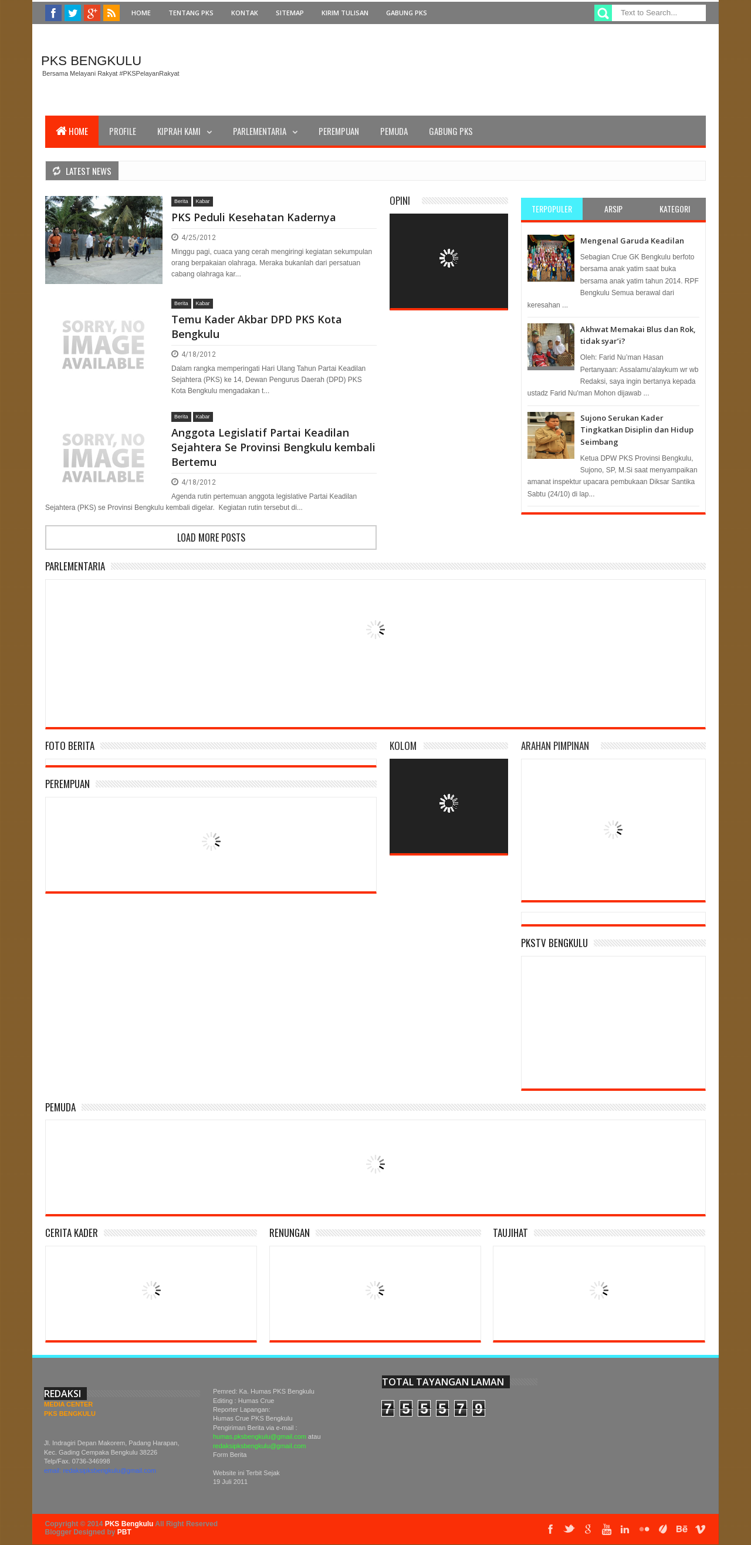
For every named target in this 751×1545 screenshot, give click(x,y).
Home (141, 12)
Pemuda (394, 130)
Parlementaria (259, 130)
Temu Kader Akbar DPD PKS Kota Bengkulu (256, 326)
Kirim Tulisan (345, 12)
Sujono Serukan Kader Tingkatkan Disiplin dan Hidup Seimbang (637, 430)
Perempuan (339, 130)
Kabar (203, 201)
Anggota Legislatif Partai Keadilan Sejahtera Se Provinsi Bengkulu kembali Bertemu (273, 447)
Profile (122, 130)
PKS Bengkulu (91, 60)
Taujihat (510, 1232)
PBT (124, 1532)
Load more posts (211, 537)
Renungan (289, 1232)
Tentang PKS (191, 12)
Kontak (244, 12)
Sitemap (290, 12)
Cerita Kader (71, 1232)
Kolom (403, 745)
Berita (181, 201)
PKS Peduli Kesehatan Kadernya (253, 217)
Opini (400, 200)
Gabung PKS (406, 12)
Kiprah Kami (179, 130)
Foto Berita (69, 745)
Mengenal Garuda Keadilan (632, 240)
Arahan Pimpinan (555, 745)
